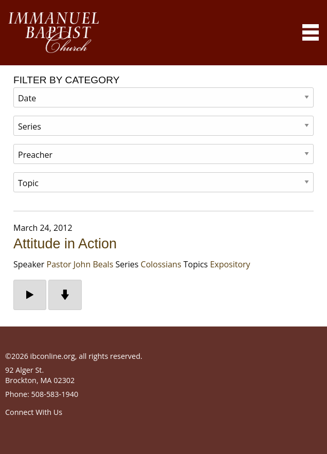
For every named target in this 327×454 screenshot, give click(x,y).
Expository (230, 264)
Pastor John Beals (80, 264)
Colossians (161, 264)
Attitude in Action (65, 243)
